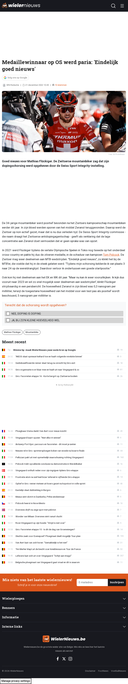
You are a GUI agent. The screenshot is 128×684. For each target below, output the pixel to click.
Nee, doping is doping (26, 313)
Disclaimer (90, 670)
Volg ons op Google (17, 77)
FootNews (103, 670)
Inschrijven (117, 582)
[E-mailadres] (92, 582)
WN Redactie (10, 85)
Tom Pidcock (111, 254)
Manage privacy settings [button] (15, 680)
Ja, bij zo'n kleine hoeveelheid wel (35, 320)
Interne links (12, 626)
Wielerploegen (13, 598)
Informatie (10, 617)
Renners (8, 608)
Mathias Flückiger (12, 332)
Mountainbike (32, 332)
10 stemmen (61, 85)
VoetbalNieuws (118, 670)
